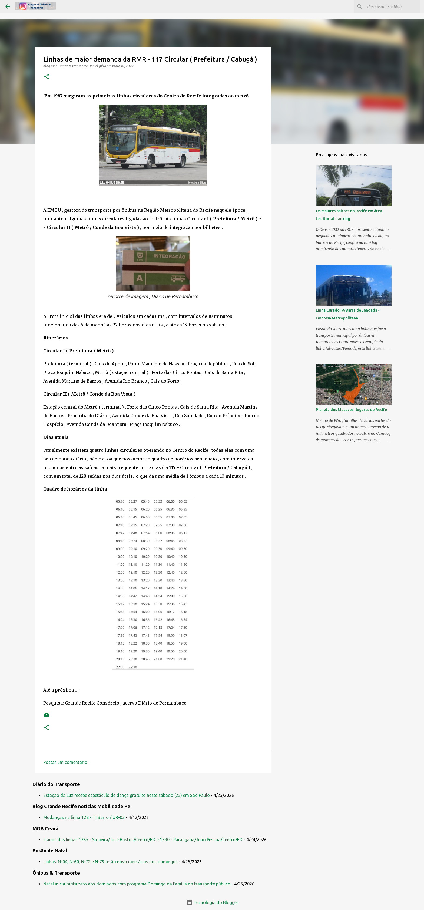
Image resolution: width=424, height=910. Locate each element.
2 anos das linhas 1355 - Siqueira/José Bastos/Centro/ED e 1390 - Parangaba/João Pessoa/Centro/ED (143, 839)
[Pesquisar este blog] (391, 6)
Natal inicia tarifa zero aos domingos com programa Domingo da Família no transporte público (136, 883)
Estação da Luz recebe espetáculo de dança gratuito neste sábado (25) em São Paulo (126, 795)
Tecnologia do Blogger (212, 902)
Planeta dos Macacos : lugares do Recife (351, 409)
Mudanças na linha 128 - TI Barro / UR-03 (84, 817)
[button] (46, 77)
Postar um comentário (65, 762)
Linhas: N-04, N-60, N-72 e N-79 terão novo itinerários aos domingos (110, 861)
